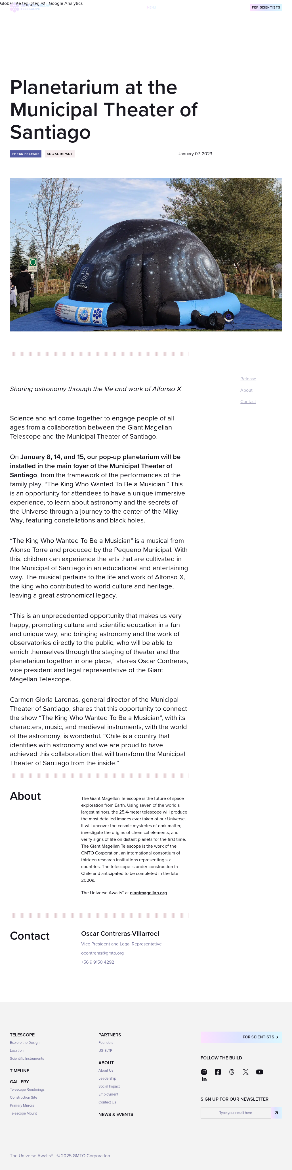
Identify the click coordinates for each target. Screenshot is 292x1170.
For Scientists (266, 7)
